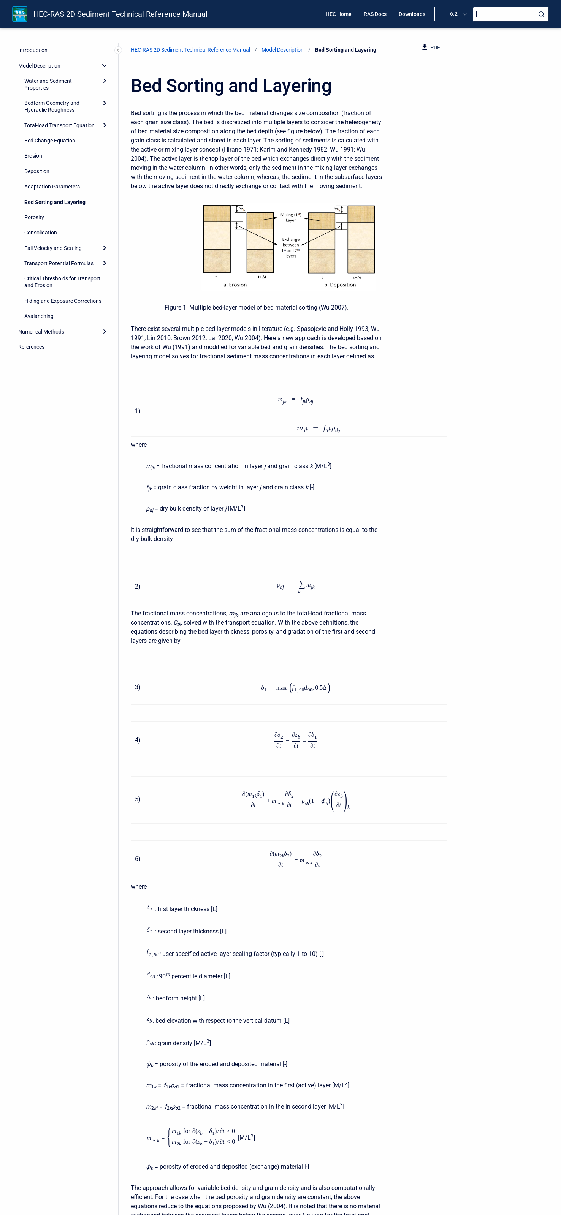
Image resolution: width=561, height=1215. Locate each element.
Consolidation (40, 232)
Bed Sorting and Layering (55, 202)
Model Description (39, 66)
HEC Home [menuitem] (339, 14)
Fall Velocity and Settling (53, 248)
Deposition (36, 171)
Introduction (33, 50)
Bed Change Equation (49, 141)
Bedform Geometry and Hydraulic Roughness (51, 106)
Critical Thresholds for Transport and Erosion (62, 281)
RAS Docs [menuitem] (375, 14)
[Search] (511, 14)
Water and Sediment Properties (48, 84)
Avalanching (39, 316)
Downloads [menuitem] (412, 14)
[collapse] (104, 65)
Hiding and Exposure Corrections (62, 301)
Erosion (33, 156)
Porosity (34, 217)
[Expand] (104, 81)
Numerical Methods (41, 332)
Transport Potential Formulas (59, 263)
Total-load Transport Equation (59, 125)
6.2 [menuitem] (454, 14)
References (31, 347)
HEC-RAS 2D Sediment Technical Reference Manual (120, 14)
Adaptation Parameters (52, 187)
